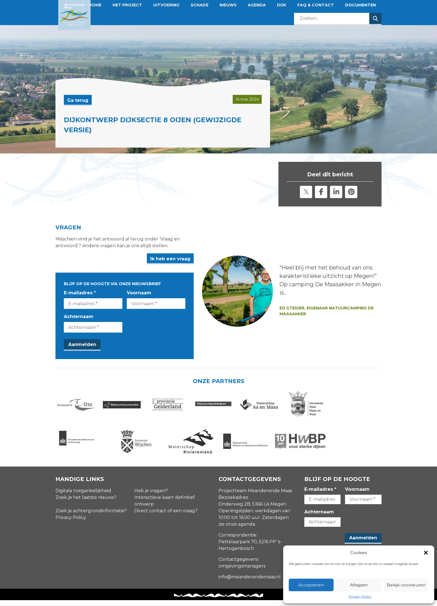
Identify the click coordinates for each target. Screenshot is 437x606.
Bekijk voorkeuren (406, 585)
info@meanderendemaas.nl (250, 582)
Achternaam (78, 316)
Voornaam (149, 292)
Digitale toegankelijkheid (83, 496)
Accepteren (311, 585)
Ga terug (77, 100)
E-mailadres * (80, 292)
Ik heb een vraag (191, 258)
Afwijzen (359, 585)
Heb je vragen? (151, 496)
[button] (426, 553)
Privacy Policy (360, 596)
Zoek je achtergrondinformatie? (91, 516)
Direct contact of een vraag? (166, 516)
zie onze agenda (237, 529)
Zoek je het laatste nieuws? (85, 503)
